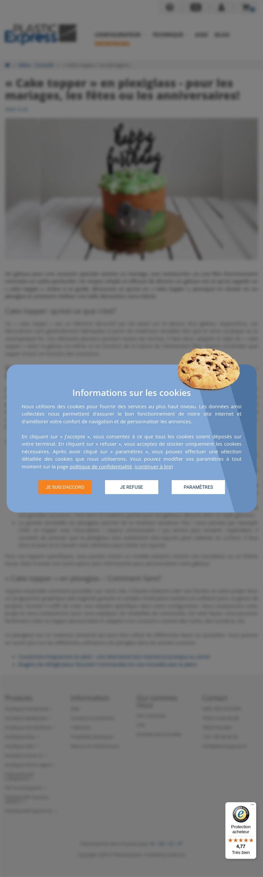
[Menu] (252, 806)
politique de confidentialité (101, 466)
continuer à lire (153, 466)
